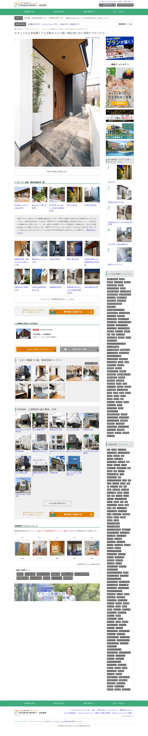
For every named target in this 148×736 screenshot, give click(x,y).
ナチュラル (119, 495)
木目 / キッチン (120, 658)
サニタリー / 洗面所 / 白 (113, 523)
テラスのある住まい (112, 359)
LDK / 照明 (118, 603)
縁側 (121, 486)
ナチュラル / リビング (113, 637)
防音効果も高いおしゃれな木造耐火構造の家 (74, 290)
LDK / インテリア (122, 600)
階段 (125, 486)
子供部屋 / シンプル (112, 677)
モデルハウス (119, 331)
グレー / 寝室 (111, 674)
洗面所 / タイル (126, 529)
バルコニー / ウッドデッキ (114, 578)
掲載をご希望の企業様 (102, 713)
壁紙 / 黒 (110, 609)
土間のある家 (121, 316)
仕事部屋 (120, 505)
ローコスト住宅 (111, 297)
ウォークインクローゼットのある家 (116, 343)
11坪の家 (110, 396)
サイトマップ (113, 710)
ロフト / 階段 (111, 563)
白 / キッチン (111, 655)
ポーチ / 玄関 (121, 462)
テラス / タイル (124, 575)
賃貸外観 (110, 520)
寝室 (129, 468)
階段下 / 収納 (119, 560)
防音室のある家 (91, 428)
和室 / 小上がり (126, 689)
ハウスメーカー (47, 24)
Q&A (120, 1)
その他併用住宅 (120, 423)
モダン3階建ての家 (23, 471)
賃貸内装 (116, 517)
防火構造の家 (23, 450)
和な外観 (126, 402)
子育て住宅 (127, 282)
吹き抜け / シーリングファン (115, 591)
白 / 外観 (114, 449)
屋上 (109, 495)
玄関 (122, 455)
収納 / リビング (111, 634)
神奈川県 (119, 383)
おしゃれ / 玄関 (118, 458)
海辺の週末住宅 (90, 287)
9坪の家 (122, 392)
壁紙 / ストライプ (112, 618)
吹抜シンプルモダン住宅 (74, 450)
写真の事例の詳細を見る (57, 172)
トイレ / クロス (111, 541)
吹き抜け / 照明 (111, 594)
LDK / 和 (118, 606)
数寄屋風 (116, 501)
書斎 (126, 501)
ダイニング (117, 465)
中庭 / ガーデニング (112, 569)
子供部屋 (120, 408)
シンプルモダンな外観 (123, 452)
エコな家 (120, 362)
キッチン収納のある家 (113, 349)
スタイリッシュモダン (120, 498)
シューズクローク (112, 554)
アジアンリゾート (112, 426)
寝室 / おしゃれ (122, 664)
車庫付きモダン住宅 (57, 428)
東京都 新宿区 (120, 380)
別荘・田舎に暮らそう (125, 294)
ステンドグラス (122, 511)
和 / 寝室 (124, 667)
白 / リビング (111, 628)
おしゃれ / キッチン (112, 652)
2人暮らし (127, 331)
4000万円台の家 (121, 300)
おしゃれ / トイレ (112, 477)
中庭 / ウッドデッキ (112, 566)
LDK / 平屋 (126, 603)
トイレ (121, 474)
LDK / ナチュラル (112, 600)
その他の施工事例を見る (57, 503)
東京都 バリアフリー (113, 371)
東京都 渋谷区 (111, 383)
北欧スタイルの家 (124, 352)
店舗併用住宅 (124, 420)
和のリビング (111, 402)
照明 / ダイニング (112, 646)
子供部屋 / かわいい (124, 677)
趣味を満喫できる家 (112, 313)
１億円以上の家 (111, 306)
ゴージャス (110, 498)
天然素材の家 (57, 471)
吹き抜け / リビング (112, 624)
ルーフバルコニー (112, 588)
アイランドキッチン (112, 417)
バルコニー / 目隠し (112, 584)
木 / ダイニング (124, 643)
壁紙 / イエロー (122, 612)
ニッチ (109, 514)
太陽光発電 (128, 386)
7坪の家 (109, 392)
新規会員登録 (107, 5)
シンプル (126, 495)
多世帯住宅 (124, 414)
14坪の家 (110, 399)
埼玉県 (124, 383)
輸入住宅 (128, 337)
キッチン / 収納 (118, 545)
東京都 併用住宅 (111, 374)
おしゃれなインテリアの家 (114, 356)
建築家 (72, 24)
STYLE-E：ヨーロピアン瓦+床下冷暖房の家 (57, 208)
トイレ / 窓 (110, 538)
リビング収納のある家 (113, 346)
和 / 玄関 (127, 594)
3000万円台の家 (111, 300)
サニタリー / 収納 (124, 532)
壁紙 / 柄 (118, 615)
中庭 (129, 480)
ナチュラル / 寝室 (112, 671)
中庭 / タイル (122, 566)
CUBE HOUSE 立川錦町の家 (23, 494)
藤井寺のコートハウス (115, 264)
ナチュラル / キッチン (124, 652)
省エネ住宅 (120, 386)
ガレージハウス (118, 282)
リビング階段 (125, 489)
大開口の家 (121, 337)
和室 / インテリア (119, 686)
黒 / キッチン (111, 658)
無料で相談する (89, 11)
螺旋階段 (119, 492)
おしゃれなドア (117, 514)
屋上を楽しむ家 (123, 359)
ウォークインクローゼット (114, 480)
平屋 (109, 334)
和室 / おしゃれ (121, 683)
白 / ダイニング (111, 640)
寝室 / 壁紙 (117, 667)
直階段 (109, 489)
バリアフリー (111, 325)
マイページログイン (125, 5)
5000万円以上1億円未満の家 (115, 303)
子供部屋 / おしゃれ (112, 680)
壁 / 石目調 (125, 621)
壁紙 (114, 508)
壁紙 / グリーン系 (112, 612)
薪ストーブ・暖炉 (112, 511)
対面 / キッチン (111, 468)
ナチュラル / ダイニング (123, 640)
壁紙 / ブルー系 (126, 609)
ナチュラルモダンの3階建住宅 (91, 451)
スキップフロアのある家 (124, 322)
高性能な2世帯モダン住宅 (40, 472)
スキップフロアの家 (74, 428)
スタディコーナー (112, 505)
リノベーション (126, 716)
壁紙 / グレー (117, 609)
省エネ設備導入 (111, 389)
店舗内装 (110, 517)
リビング (110, 465)
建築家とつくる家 (121, 297)
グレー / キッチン (120, 655)
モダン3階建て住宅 (40, 428)
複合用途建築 (126, 514)
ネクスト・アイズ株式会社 (62, 721)
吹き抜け (123, 483)
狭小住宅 (122, 279)
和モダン (119, 405)
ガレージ (126, 492)
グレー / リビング (124, 637)
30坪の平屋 (118, 432)
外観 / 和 (110, 455)
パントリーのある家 (112, 352)
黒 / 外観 (116, 520)
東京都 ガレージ (111, 365)
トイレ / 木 (110, 545)
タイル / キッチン (112, 664)
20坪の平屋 (126, 432)
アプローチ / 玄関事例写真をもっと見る (57, 299)
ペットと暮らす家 (112, 319)
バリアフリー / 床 (112, 328)
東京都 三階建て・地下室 (124, 374)
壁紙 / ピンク (111, 615)
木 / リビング (119, 628)
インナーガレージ (112, 408)
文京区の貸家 (89, 205)
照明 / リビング (121, 634)
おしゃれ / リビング (124, 631)
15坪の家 (116, 399)
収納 (119, 477)
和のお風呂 (119, 402)
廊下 (122, 501)
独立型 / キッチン (121, 468)
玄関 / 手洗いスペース (113, 532)
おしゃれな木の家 (112, 362)
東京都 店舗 (110, 368)
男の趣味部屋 (120, 429)
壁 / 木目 (120, 618)
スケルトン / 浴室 (121, 535)
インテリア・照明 (121, 508)
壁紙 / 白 (124, 606)
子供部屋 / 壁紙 (111, 683)
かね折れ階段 (116, 489)
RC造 (113, 334)
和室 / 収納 (117, 689)
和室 (122, 399)
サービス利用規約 (70, 713)
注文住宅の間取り (112, 285)
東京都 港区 (122, 377)
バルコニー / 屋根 (123, 584)
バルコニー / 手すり (124, 581)
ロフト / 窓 (118, 563)
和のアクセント (111, 405)
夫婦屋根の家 (54, 287)
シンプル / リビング (112, 631)
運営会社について (126, 710)
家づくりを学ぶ (118, 11)
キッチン (124, 465)
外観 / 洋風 (116, 455)
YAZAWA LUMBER (42, 334)
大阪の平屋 (53, 259)
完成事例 (31, 24)
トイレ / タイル (121, 541)
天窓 (128, 483)
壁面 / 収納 (110, 548)
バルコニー (115, 483)
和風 (113, 495)
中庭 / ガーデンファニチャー (115, 572)
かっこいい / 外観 (112, 452)
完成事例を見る (29, 11)
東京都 (126, 362)
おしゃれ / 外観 (122, 449)
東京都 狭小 (123, 371)
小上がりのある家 (112, 322)
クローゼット (121, 554)
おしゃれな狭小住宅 (122, 389)
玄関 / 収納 (127, 545)
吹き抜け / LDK (121, 597)
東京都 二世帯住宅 (112, 377)
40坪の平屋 (110, 432)
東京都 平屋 (120, 365)
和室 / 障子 (110, 689)
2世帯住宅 (110, 282)
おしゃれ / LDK (111, 597)
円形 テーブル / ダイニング (114, 649)
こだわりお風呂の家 (124, 313)
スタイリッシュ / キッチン (114, 661)
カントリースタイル (123, 426)
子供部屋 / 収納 (123, 680)
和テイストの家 (120, 334)
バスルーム (121, 471)
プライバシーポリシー (85, 713)
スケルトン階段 (111, 492)
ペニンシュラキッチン (113, 420)
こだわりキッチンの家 (113, 288)
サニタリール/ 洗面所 (113, 474)
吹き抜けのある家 (112, 337)
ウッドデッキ (114, 486)
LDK (128, 461)
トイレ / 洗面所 (111, 535)
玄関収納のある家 (125, 349)
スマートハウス (111, 386)
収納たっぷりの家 (112, 340)
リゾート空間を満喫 (126, 291)
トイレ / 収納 (118, 538)
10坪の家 (128, 392)
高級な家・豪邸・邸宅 (113, 291)
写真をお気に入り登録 (79, 349)
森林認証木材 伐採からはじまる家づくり (21, 262)
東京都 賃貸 (118, 368)
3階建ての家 (111, 331)
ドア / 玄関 (110, 458)
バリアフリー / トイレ (121, 325)
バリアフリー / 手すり (123, 328)
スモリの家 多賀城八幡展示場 (117, 244)
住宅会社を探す (59, 11)
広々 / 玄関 (119, 594)
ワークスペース (111, 429)
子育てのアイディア (112, 411)
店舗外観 (123, 517)
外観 (109, 449)
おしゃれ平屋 (111, 435)
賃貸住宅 (120, 285)
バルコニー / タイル (112, 581)
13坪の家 (116, 396)
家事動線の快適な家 (112, 294)
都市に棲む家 (71, 259)
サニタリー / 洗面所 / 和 (113, 526)
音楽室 (109, 508)
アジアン (110, 501)
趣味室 (126, 505)
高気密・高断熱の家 (112, 279)
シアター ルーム (111, 316)
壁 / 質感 (118, 621)
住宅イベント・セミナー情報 (122, 713)
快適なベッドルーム (123, 319)
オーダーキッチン (124, 417)
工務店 (62, 24)
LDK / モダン (111, 603)
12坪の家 (123, 396)
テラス (109, 483)
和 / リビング (122, 624)
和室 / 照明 (110, 686)
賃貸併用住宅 (111, 423)
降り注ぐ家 (71, 205)
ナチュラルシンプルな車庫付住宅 (23, 429)
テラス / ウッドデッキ (113, 575)
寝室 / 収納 (117, 548)
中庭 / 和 (126, 572)
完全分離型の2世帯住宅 (113, 414)
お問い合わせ (128, 1)
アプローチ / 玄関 (112, 462)
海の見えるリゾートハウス (57, 451)
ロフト (124, 480)
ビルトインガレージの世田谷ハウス (74, 472)
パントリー (110, 557)
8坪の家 (115, 392)
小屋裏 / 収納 (111, 560)
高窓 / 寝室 (118, 674)
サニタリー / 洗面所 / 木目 (114, 529)
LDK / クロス (111, 606)
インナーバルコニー (123, 588)
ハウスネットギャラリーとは (108, 1)
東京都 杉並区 (111, 380)
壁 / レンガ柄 (111, 621)
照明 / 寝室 (121, 671)
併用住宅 (123, 288)
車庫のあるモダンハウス (40, 450)
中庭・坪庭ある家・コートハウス (116, 309)
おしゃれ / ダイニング (113, 643)
